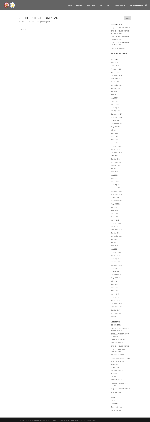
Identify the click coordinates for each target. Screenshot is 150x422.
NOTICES (114, 373)
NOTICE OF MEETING (118, 48)
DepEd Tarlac (25, 22)
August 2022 (115, 204)
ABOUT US (78, 5)
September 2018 (116, 275)
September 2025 (116, 85)
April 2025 (114, 101)
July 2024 (114, 130)
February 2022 (116, 223)
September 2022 (116, 201)
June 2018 (114, 284)
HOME (70, 5)
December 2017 (116, 304)
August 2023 (115, 165)
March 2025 (115, 104)
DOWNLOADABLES (136, 5)
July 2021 (114, 242)
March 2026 (115, 66)
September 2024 (116, 124)
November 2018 (116, 268)
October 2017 (115, 310)
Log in (113, 400)
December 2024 (116, 114)
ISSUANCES (91, 5)
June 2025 (114, 95)
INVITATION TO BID (117, 361)
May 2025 (114, 98)
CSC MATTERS (104, 5)
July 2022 (114, 207)
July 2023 (114, 169)
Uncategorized (46, 22)
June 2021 (114, 246)
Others (113, 377)
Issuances (114, 364)
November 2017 (116, 307)
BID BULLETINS (116, 325)
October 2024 (115, 120)
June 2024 (114, 133)
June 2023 (114, 172)
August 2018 (115, 278)
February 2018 (116, 297)
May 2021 (114, 249)
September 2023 (116, 162)
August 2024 (115, 127)
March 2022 (115, 220)
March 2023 (115, 181)
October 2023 (115, 159)
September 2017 (116, 313)
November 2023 (116, 156)
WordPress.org (116, 410)
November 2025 (116, 79)
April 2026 (114, 63)
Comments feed (116, 407)
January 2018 (115, 300)
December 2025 (116, 75)
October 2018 (115, 271)
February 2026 (116, 69)
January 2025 (115, 111)
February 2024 (116, 146)
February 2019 (116, 259)
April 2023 (114, 178)
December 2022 (116, 191)
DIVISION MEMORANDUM (120, 346)
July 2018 (114, 281)
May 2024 (114, 137)
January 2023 (115, 188)
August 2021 (115, 239)
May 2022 (114, 214)
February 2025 (116, 108)
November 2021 (116, 230)
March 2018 (115, 294)
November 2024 (116, 117)
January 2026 (115, 72)
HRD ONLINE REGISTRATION (121, 358)
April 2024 (114, 140)
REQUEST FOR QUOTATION (120, 28)
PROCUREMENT (119, 5)
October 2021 (115, 233)
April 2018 (114, 291)
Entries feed (115, 404)
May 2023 (114, 175)
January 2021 (115, 255)
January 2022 (115, 226)
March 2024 (115, 143)
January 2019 (115, 262)
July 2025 (114, 92)
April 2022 (114, 217)
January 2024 (115, 149)
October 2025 (115, 82)
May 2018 (114, 287)
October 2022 (115, 198)
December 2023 (116, 153)
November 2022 (116, 194)
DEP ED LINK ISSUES (118, 340)
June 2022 (114, 210)
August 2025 (115, 88)
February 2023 (116, 185)
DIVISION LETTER (117, 343)
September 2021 (116, 236)
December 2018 (116, 265)
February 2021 (116, 252)
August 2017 (115, 316)
